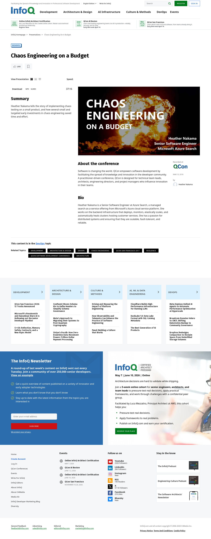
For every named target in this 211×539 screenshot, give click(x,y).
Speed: (70, 79)
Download (17, 89)
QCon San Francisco (74, 482)
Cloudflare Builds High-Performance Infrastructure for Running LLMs (144, 306)
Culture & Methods (138, 12)
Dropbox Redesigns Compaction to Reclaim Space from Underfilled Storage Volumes (181, 336)
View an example (22, 375)
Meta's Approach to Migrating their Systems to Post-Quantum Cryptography (66, 322)
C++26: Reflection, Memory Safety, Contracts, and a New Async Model (27, 330)
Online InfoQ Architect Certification (82, 461)
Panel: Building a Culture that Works (103, 331)
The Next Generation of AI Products (143, 329)
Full (40, 79)
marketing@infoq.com (84, 528)
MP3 (27, 89)
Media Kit (15, 496)
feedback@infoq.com (20, 528)
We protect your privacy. (21, 432)
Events (174, 12)
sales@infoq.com (40, 528)
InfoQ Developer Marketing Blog (25, 501)
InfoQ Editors (17, 482)
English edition (89, 3)
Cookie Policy (179, 530)
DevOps (162, 12)
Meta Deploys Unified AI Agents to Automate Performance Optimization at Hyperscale (182, 307)
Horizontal (36, 79)
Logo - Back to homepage (23, 10)
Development (48, 12)
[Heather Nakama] (175, 184)
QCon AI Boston (72, 468)
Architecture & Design (77, 12)
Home (13, 454)
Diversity (15, 506)
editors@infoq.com (62, 528)
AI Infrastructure (109, 12)
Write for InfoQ (18, 478)
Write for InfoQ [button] (105, 3)
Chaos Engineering (100, 250)
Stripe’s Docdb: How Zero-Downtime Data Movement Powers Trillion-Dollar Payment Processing (66, 336)
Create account (18, 459)
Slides (33, 89)
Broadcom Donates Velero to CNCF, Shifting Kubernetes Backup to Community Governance (182, 322)
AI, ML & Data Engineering (137, 292)
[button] (34, 426)
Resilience (151, 250)
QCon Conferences (19, 468)
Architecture (82, 256)
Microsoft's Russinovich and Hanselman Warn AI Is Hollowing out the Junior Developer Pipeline (27, 317)
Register (181, 3)
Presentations (35, 35)
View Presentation (20, 79)
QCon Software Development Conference (50, 256)
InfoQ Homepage (18, 35)
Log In (14, 463)
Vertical (31, 79)
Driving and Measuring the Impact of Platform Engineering (104, 306)
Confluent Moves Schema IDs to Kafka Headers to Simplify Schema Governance (65, 307)
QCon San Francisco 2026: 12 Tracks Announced (27, 305)
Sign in (194, 3)
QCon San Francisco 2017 (127, 250)
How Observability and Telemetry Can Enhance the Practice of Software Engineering (105, 319)
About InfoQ (16, 487)
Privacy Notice (146, 530)
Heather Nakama (186, 184)
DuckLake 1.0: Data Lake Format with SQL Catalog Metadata (143, 318)
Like (19, 66)
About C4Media (18, 492)
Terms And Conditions (163, 530)
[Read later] (28, 67)
